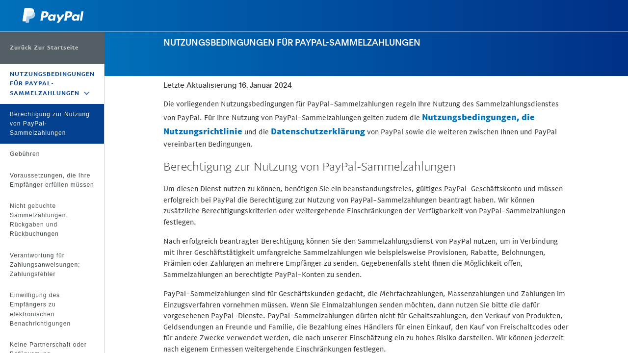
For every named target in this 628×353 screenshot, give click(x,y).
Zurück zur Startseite (44, 47)
